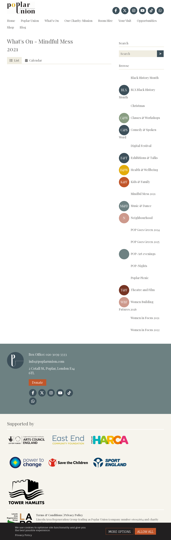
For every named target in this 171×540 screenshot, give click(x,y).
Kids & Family (134, 182)
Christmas (132, 106)
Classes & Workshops (139, 118)
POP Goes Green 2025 (139, 242)
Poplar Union (30, 21)
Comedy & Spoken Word (137, 132)
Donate (37, 382)
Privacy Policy (73, 515)
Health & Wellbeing (138, 170)
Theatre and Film (137, 290)
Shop (10, 27)
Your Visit (124, 21)
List (14, 60)
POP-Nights (133, 266)
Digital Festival (135, 146)
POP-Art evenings (137, 254)
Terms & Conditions (49, 515)
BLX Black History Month (137, 92)
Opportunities (147, 21)
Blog (23, 27)
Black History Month (139, 78)
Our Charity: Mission (78, 21)
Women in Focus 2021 (139, 318)
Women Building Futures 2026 (136, 304)
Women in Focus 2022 (139, 330)
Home (11, 21)
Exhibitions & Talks (138, 158)
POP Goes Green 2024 (139, 230)
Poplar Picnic (134, 278)
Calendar (33, 60)
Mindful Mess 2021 (137, 194)
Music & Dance (135, 206)
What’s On (52, 21)
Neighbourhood (136, 218)
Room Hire (105, 21)
